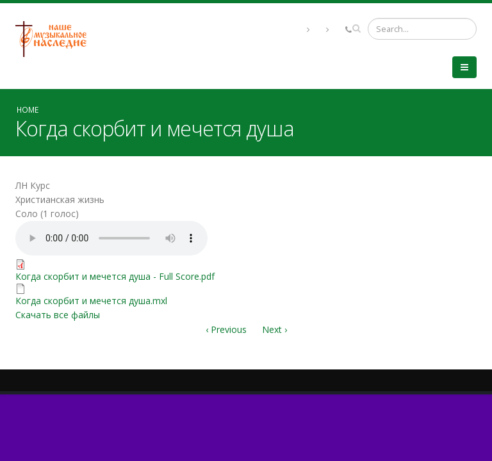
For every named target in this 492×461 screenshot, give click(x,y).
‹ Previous (226, 329)
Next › (274, 329)
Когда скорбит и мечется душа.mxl (91, 301)
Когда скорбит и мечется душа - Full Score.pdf (115, 276)
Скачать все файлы (57, 315)
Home (27, 109)
